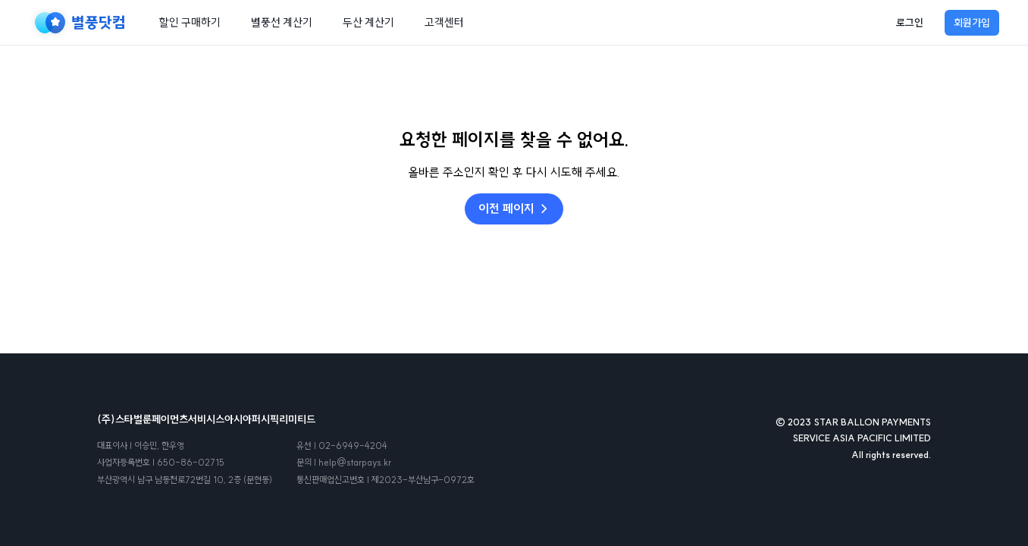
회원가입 (972, 23)
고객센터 (444, 22)
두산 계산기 (368, 22)
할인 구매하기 (190, 22)
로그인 (909, 23)
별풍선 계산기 (281, 22)
